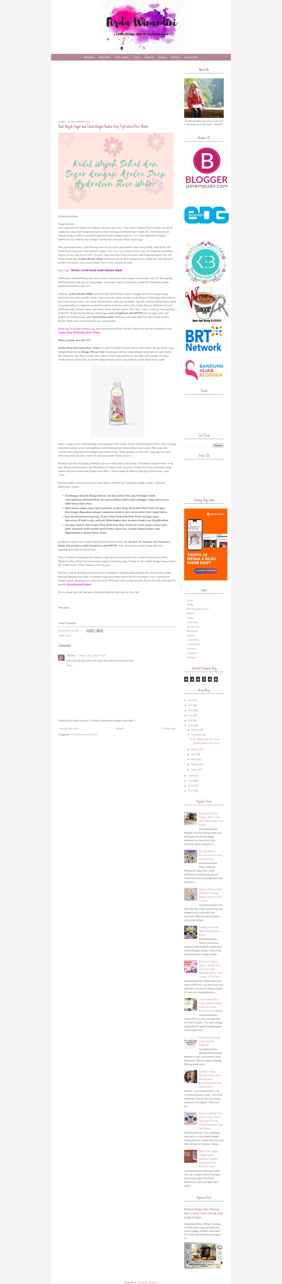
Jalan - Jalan (121, 57)
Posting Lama (168, 728)
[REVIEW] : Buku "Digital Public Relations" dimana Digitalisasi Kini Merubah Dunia (208, 1159)
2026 (191, 700)
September (196, 734)
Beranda (89, 57)
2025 (191, 705)
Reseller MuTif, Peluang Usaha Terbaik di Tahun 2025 (210, 855)
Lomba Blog (193, 639)
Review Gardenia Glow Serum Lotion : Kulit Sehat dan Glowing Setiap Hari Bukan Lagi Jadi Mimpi (211, 1121)
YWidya (71, 655)
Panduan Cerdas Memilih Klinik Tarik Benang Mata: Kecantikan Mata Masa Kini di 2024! (210, 1079)
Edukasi (149, 57)
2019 (191, 780)
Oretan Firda (191, 57)
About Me (104, 57)
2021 (191, 725)
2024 (191, 710)
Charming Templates (147, 1282)
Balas (69, 665)
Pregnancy (192, 653)
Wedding (191, 657)
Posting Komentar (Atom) (84, 734)
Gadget (190, 617)
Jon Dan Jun (193, 626)
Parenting (192, 648)
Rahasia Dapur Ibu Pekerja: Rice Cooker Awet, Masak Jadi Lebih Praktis (203, 1213)
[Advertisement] (117, 94)
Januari (195, 769)
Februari (195, 764)
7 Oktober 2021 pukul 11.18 (91, 655)
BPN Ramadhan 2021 (198, 609)
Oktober (195, 729)
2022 (191, 720)
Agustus (195, 749)
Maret (194, 759)
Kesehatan (192, 631)
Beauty (162, 57)
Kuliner (175, 57)
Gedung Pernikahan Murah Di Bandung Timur (209, 931)
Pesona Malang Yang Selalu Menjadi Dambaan (209, 1041)
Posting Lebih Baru (69, 728)
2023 (191, 715)
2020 (191, 775)
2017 (191, 790)
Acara (136, 57)
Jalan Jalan (192, 622)
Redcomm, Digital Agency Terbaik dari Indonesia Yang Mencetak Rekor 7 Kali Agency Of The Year (211, 969)
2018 (191, 785)
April (194, 754)
